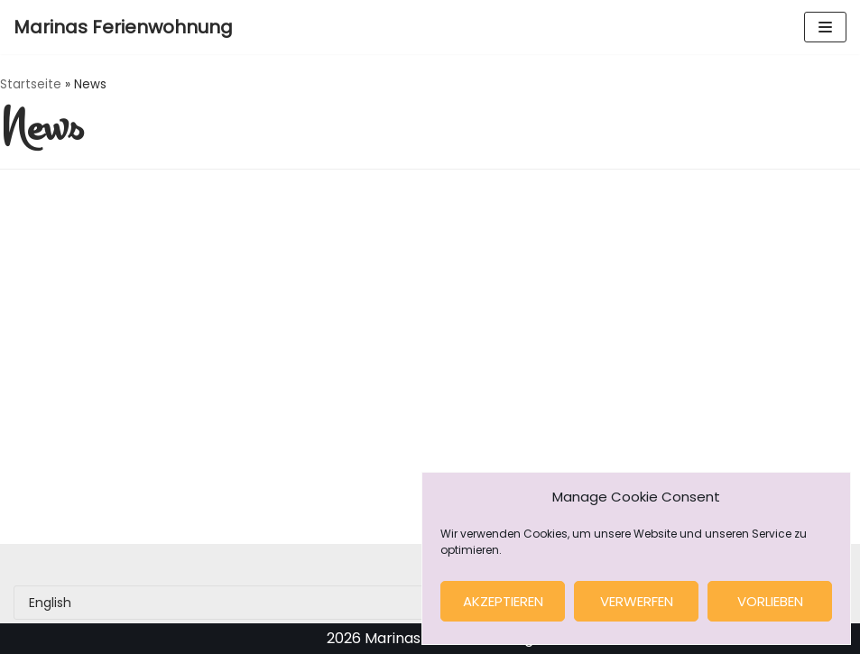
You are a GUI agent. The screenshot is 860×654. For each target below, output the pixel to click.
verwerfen (636, 601)
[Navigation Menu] (825, 27)
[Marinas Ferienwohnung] (123, 27)
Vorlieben (770, 601)
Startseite (30, 84)
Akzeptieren (503, 601)
